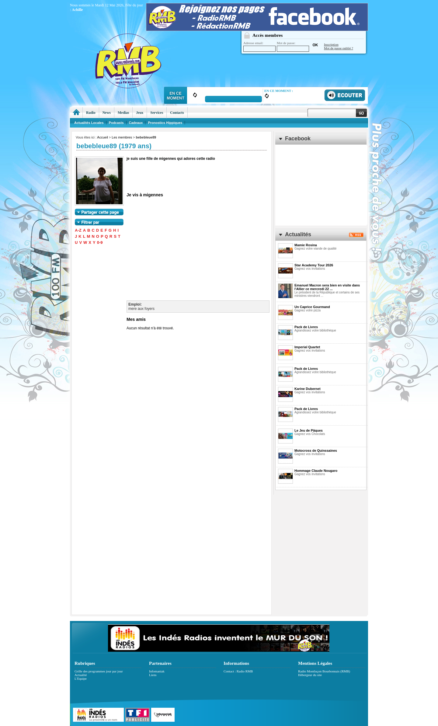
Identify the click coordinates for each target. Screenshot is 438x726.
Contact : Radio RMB (238, 671)
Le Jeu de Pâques (308, 430)
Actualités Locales (89, 123)
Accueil (102, 137)
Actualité (81, 675)
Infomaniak (157, 671)
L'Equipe (81, 678)
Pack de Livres (306, 327)
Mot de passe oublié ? (338, 48)
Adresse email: (259, 46)
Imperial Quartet (307, 347)
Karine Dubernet (307, 389)
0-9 (100, 242)
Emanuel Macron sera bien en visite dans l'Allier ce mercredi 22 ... (327, 287)
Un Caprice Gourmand (312, 307)
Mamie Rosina (305, 245)
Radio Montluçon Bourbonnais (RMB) (324, 671)
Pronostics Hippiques (165, 123)
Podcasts (116, 123)
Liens (152, 675)
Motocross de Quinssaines (315, 450)
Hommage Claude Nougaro (315, 470)
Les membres (122, 137)
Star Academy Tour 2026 (313, 265)
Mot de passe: (293, 46)
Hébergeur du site (310, 675)
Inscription (331, 44)
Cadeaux (136, 123)
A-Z (78, 230)
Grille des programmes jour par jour (99, 671)
